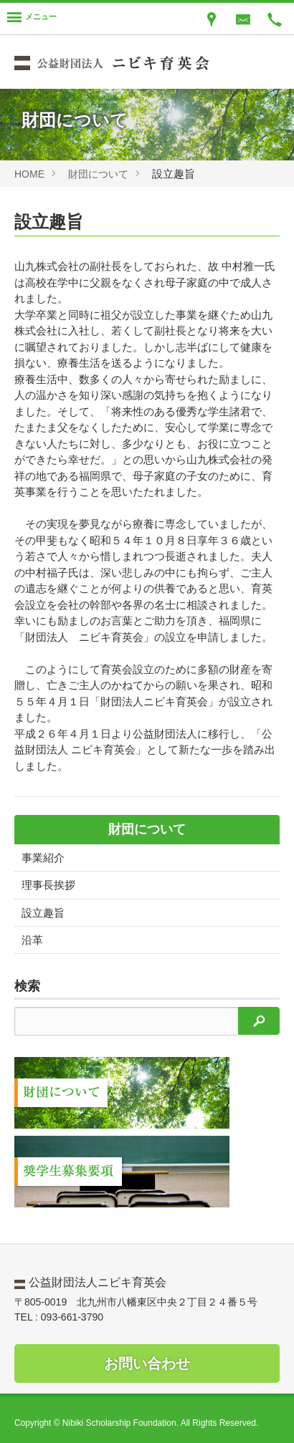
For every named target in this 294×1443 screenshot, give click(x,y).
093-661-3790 (72, 1317)
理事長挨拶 (48, 885)
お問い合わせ (147, 1363)
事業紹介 (43, 857)
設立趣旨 (43, 913)
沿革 (32, 940)
